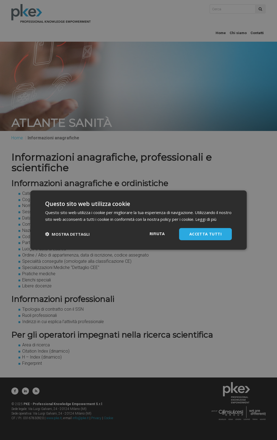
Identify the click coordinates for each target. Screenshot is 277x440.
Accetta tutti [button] (205, 234)
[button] (67, 234)
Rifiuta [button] (157, 233)
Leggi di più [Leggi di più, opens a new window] (205, 219)
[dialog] (138, 220)
